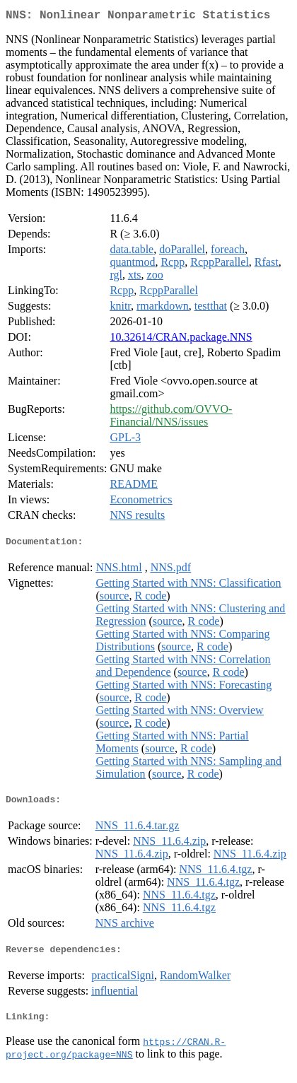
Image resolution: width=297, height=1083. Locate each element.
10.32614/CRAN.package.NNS (181, 340)
